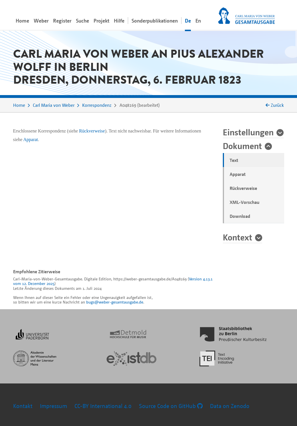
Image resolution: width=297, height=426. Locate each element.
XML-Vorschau (244, 202)
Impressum (53, 405)
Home (22, 20)
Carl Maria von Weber (53, 105)
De (188, 20)
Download (240, 216)
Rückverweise (243, 188)
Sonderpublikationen (155, 20)
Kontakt (23, 405)
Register (62, 20)
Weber (41, 20)
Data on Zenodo (229, 405)
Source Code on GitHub (171, 405)
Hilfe (119, 20)
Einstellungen (248, 131)
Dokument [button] (242, 145)
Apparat (238, 174)
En (198, 20)
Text (234, 160)
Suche (82, 20)
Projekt (101, 20)
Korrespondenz (97, 105)
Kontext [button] (237, 237)
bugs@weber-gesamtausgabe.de (114, 302)
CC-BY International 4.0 (103, 405)
